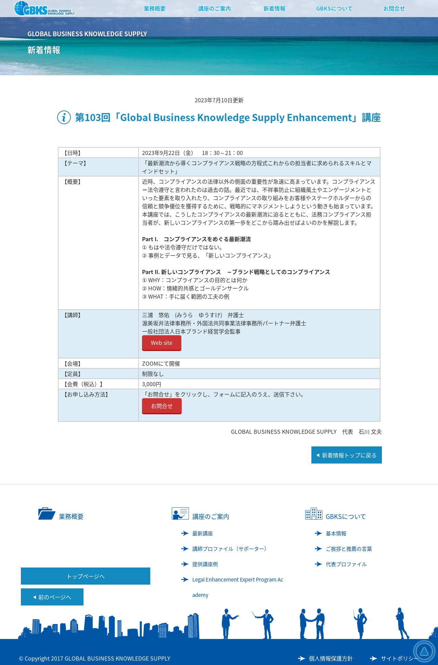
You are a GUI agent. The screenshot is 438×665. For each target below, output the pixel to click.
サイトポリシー (400, 658)
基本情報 (336, 533)
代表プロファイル (346, 564)
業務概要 (155, 8)
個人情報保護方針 (331, 658)
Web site (161, 342)
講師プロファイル (230, 548)
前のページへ (54, 597)
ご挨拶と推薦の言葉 (349, 548)
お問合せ (394, 8)
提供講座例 (205, 564)
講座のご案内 (214, 8)
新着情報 (274, 8)
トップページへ (85, 576)
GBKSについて (334, 8)
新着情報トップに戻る (349, 455)
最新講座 (202, 533)
